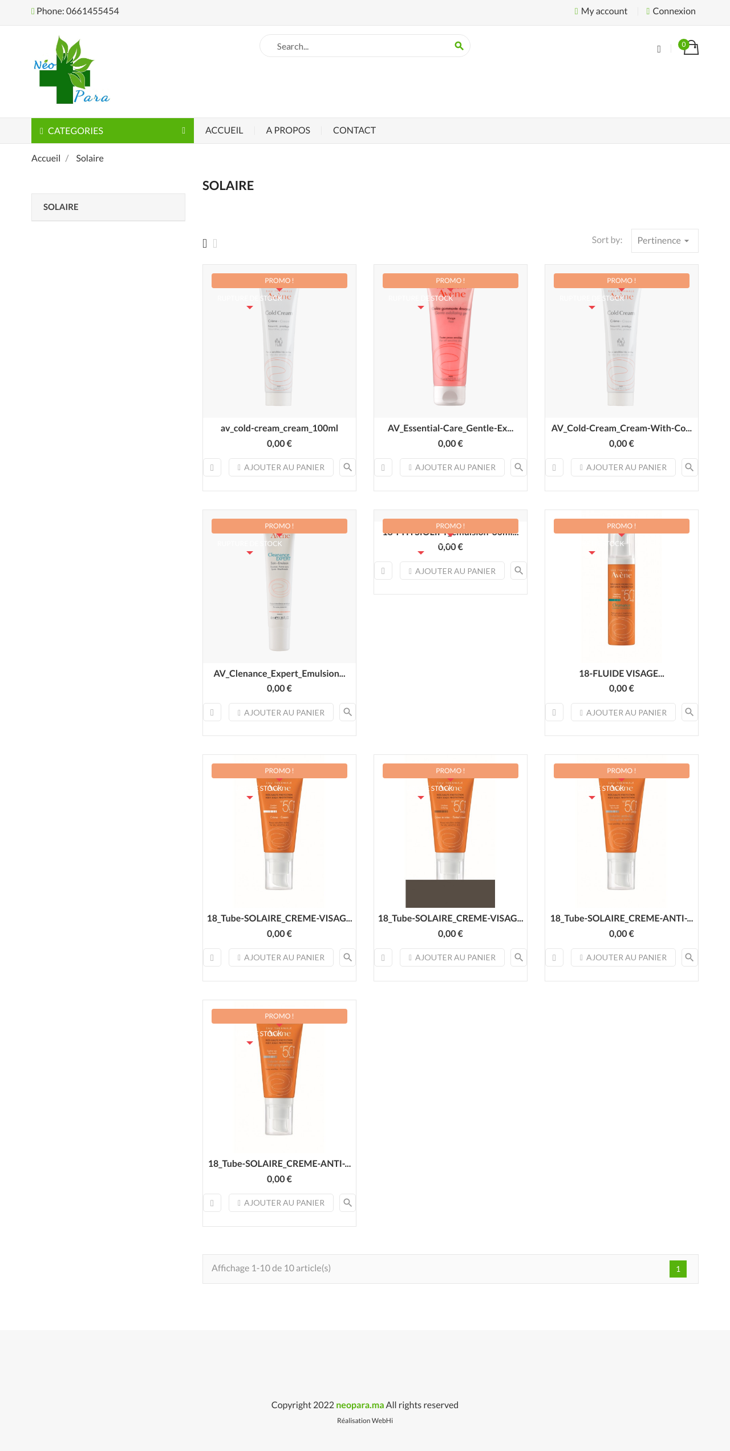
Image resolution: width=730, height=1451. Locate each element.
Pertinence (665, 240)
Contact (354, 130)
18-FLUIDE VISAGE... (621, 673)
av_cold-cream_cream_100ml (279, 428)
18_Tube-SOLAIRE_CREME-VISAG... (279, 918)
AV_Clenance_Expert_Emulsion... (279, 673)
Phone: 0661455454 (75, 11)
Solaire (61, 207)
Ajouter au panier (281, 467)
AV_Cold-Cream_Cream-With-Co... (621, 428)
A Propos (288, 130)
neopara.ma (360, 1405)
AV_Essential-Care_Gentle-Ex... (451, 428)
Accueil (224, 130)
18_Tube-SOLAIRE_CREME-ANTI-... (622, 918)
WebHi (382, 1420)
